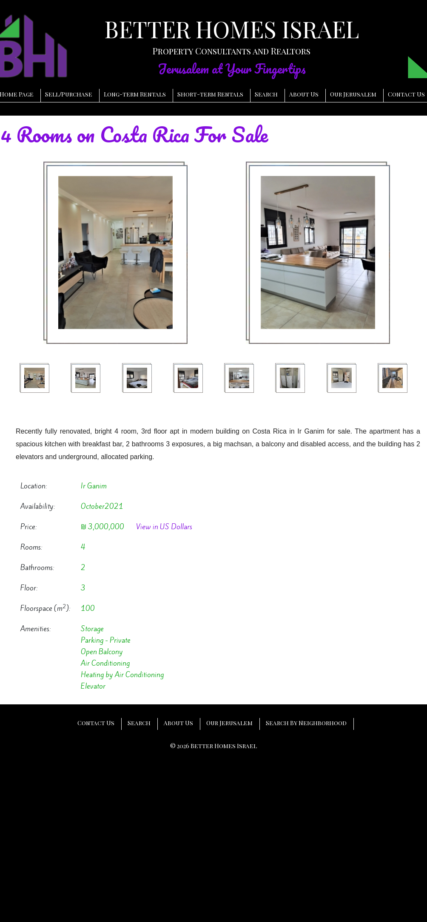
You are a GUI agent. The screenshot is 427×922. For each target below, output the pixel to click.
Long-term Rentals (135, 94)
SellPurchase (68, 94)
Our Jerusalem (353, 94)
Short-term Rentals (210, 94)
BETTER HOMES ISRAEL (231, 29)
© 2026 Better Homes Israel (213, 746)
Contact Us (406, 94)
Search (266, 94)
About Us (304, 94)
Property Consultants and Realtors (231, 51)
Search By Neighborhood (306, 723)
